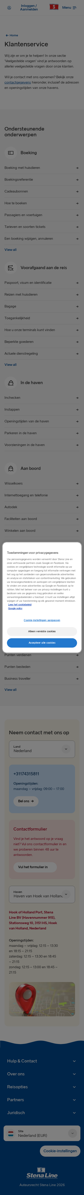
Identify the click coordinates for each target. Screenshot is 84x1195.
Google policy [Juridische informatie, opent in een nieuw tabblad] (15, 608)
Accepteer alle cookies (42, 642)
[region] (42, 597)
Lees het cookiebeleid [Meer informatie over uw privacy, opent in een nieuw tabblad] (19, 604)
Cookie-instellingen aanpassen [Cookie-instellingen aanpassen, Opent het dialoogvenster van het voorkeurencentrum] (42, 620)
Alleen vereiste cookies (42, 631)
